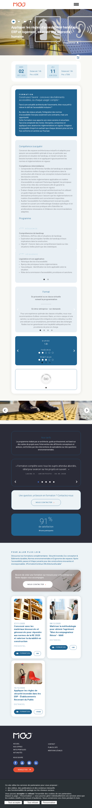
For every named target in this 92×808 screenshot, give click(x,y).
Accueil (16, 744)
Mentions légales (55, 751)
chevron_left (15, 250)
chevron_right (77, 250)
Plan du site (53, 747)
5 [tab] (53, 482)
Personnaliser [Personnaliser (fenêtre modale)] (49, 802)
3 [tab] (48, 330)
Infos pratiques (19, 750)
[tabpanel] (46, 250)
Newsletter (23, 770)
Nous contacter (44, 502)
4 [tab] (52, 330)
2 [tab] (48, 279)
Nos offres (17, 747)
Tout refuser (31, 802)
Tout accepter (13, 802)
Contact (51, 744)
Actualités (17, 753)
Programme (71, 42)
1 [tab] (44, 279)
